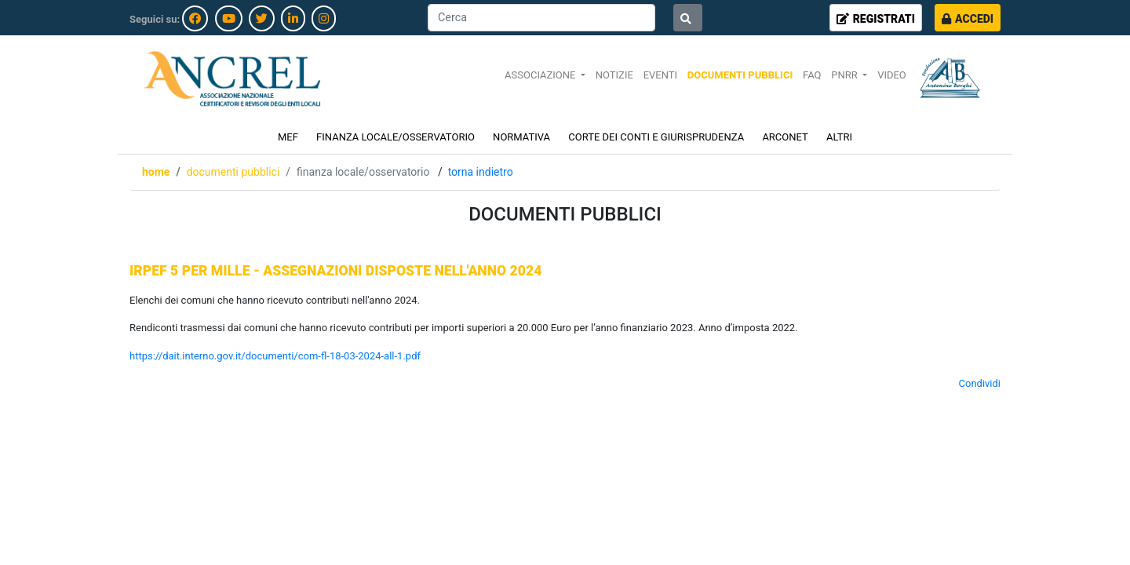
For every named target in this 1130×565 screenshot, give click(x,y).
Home (156, 172)
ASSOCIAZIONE (541, 75)
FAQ (812, 75)
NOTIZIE (614, 75)
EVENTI (660, 75)
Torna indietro (480, 172)
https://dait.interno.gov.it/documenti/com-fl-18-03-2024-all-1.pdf (275, 356)
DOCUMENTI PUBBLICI (740, 75)
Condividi (980, 383)
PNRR (845, 75)
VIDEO (891, 75)
